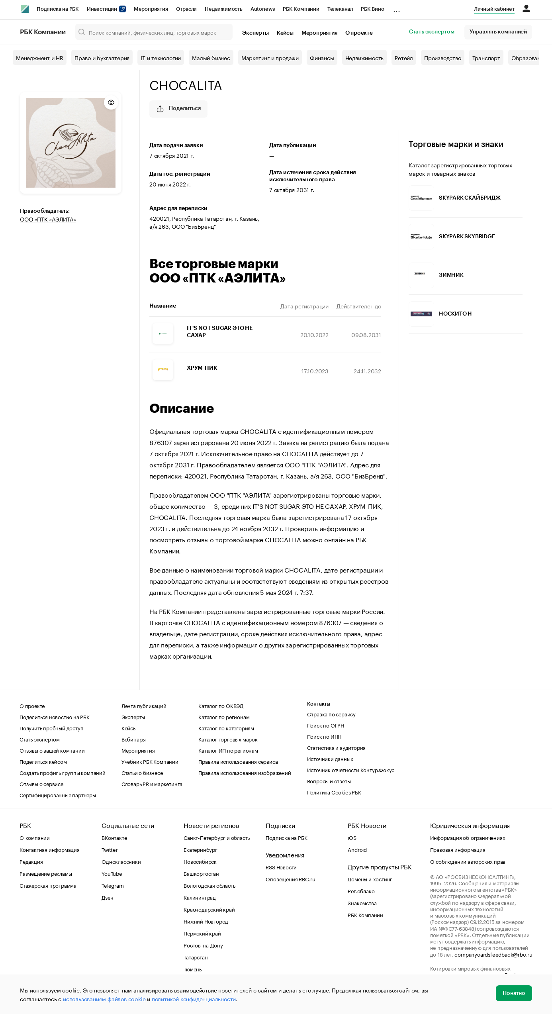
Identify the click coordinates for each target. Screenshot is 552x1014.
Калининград (200, 897)
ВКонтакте (114, 837)
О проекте (359, 33)
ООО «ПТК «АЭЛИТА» (48, 218)
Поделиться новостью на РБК (55, 716)
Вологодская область (209, 885)
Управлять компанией (498, 32)
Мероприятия (151, 9)
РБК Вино (372, 9)
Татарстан (195, 957)
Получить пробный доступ (51, 728)
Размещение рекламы (46, 873)
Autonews (263, 9)
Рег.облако (361, 890)
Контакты (319, 703)
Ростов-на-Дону (203, 945)
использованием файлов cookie (104, 998)
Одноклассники (121, 861)
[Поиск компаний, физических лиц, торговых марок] (154, 32)
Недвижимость (224, 9)
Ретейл (404, 57)
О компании (35, 837)
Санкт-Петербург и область (217, 837)
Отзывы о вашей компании (52, 750)
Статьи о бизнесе (142, 772)
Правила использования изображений (244, 772)
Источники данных (330, 758)
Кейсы (285, 33)
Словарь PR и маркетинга (151, 783)
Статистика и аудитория (336, 747)
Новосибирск (200, 861)
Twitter (110, 849)
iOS (352, 837)
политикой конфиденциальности (194, 998)
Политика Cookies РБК (334, 792)
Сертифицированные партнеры (58, 794)
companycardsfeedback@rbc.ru (493, 954)
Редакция (31, 861)
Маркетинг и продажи (270, 57)
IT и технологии (161, 57)
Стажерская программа (48, 885)
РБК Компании (301, 9)
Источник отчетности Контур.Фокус (351, 769)
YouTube (112, 873)
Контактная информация (50, 849)
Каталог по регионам (223, 716)
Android (357, 849)
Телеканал (340, 9)
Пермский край (202, 933)
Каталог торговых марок (228, 739)
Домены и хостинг (370, 879)
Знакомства (362, 902)
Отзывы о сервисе (41, 783)
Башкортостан (201, 873)
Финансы (322, 57)
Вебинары (133, 739)
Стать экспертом (431, 32)
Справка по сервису (331, 714)
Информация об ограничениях (467, 837)
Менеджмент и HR (39, 57)
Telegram (112, 885)
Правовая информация (457, 849)
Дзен (107, 897)
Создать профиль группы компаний (63, 772)
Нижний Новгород (206, 921)
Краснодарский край (209, 909)
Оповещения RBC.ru (290, 879)
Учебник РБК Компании (149, 761)
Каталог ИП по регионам (228, 750)
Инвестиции (106, 9)
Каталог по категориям (226, 728)
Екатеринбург (200, 849)
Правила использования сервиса (238, 761)
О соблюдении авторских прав (468, 861)
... (396, 7)
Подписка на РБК (58, 9)
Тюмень (193, 969)
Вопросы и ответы (329, 781)
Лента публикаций (143, 705)
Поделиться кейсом (43, 761)
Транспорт (486, 57)
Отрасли (186, 9)
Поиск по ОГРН (325, 725)
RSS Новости (281, 867)
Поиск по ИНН (324, 736)
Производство (442, 57)
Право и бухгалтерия (101, 57)
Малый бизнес (211, 57)
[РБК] (25, 9)
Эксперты (255, 33)
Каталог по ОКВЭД (220, 705)
